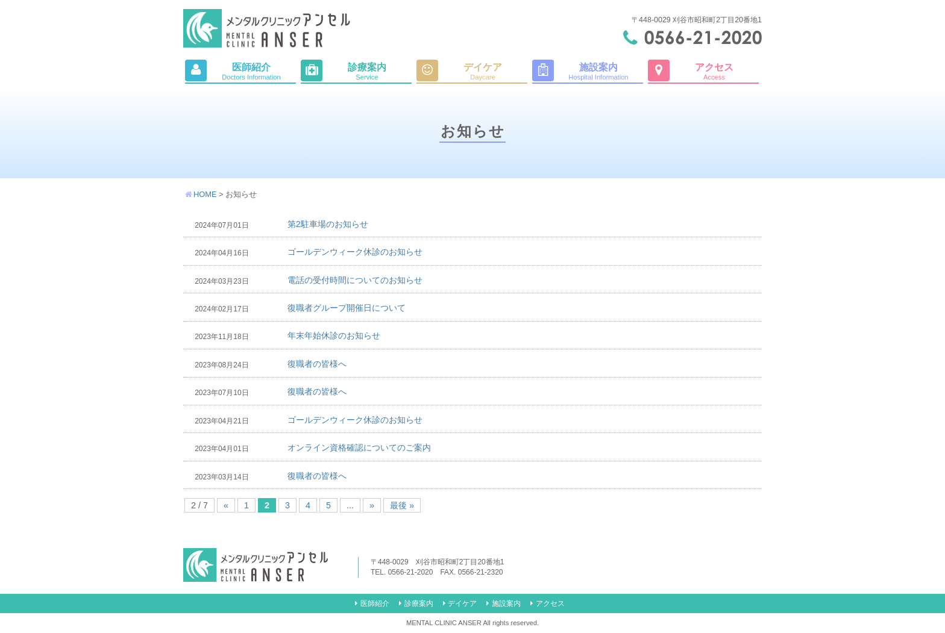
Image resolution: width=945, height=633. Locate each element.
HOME (204, 194)
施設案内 (506, 603)
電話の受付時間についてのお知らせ (354, 280)
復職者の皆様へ (317, 364)
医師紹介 (374, 603)
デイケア (462, 603)
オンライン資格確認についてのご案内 (359, 447)
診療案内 (418, 603)
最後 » (402, 505)
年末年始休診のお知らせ (333, 335)
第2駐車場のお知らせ (327, 224)
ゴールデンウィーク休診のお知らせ (354, 252)
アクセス (550, 603)
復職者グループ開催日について (346, 308)
